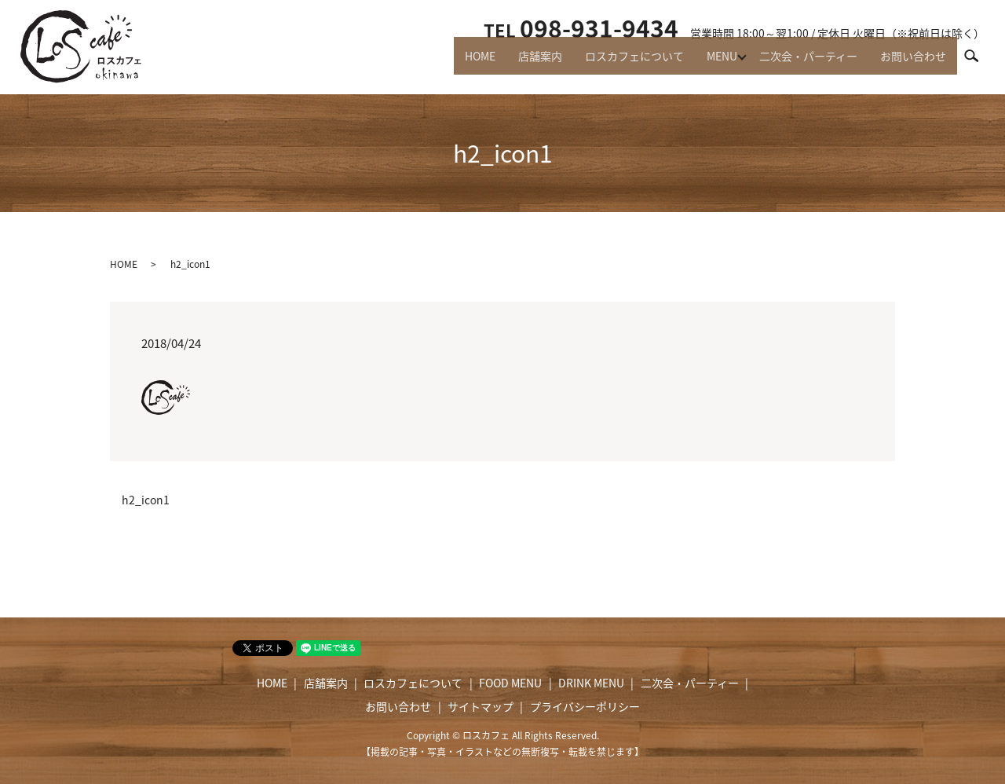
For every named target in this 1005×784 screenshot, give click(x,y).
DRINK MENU (591, 683)
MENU (710, 63)
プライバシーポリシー (585, 706)
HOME (454, 63)
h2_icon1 (146, 500)
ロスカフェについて (617, 63)
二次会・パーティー (801, 63)
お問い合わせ (911, 63)
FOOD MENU (510, 683)
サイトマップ (480, 706)
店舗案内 (519, 63)
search (978, 62)
